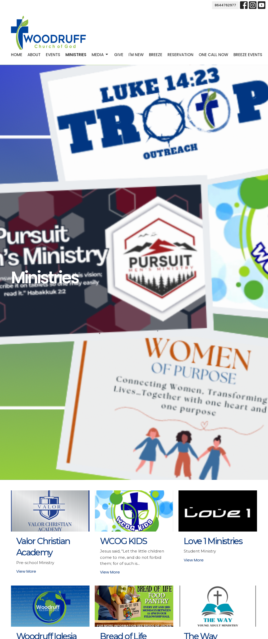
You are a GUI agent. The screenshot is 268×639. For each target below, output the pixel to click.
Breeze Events (247, 54)
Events (53, 54)
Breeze (155, 54)
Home (16, 54)
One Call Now (213, 54)
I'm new (136, 54)
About (34, 54)
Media (100, 54)
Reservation (180, 54)
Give (118, 54)
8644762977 (225, 5)
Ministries (75, 54)
